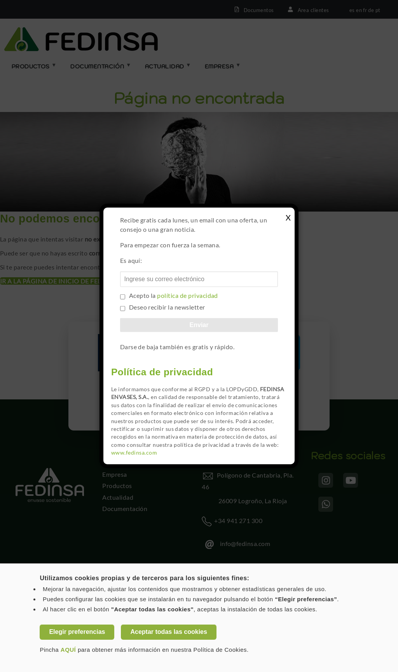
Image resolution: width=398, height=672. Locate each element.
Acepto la (173, 295)
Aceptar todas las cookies (168, 631)
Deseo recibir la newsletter (167, 307)
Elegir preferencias (77, 631)
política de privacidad (187, 295)
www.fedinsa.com (134, 453)
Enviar (199, 325)
